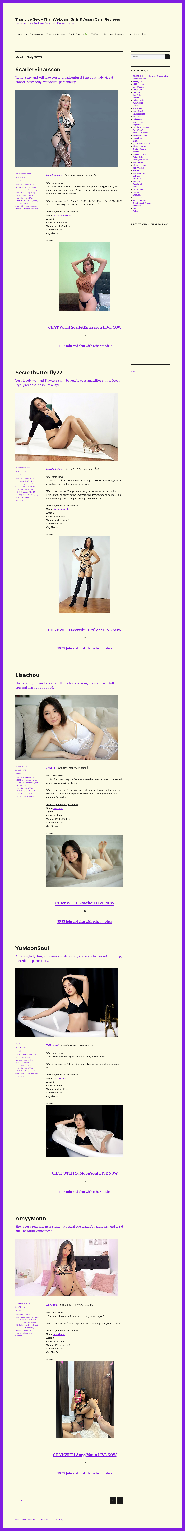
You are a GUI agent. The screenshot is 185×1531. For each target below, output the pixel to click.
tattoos (27, 209)
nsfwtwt (18, 201)
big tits (24, 187)
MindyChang (138, 168)
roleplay (25, 203)
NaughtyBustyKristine (142, 203)
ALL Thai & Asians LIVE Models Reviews (45, 34)
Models (18, 181)
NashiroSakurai (139, 149)
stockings (19, 209)
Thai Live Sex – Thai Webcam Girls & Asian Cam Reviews (67, 19)
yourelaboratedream (141, 144)
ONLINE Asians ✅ (78, 34)
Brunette (19, 1060)
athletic (35, 1317)
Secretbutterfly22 (38, 372)
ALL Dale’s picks (138, 34)
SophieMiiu (137, 125)
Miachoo (136, 92)
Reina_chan (138, 81)
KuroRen (136, 181)
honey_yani (138, 122)
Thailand (27, 497)
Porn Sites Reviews (114, 34)
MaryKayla (137, 90)
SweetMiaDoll (138, 87)
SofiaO (135, 211)
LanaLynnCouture (140, 160)
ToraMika (137, 95)
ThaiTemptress (139, 146)
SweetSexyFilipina (140, 130)
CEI (29, 190)
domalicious (138, 138)
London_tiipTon (140, 154)
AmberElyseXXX (139, 200)
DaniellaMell (138, 111)
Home (18, 34)
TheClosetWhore (140, 135)
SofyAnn (136, 176)
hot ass (18, 195)
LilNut (135, 208)
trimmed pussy (21, 796)
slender (18, 1074)
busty (30, 187)
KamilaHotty (138, 184)
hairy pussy (30, 193)
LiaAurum (137, 179)
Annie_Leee (138, 189)
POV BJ (18, 203)
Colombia (23, 1325)
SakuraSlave (138, 162)
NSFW (30, 198)
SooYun (136, 192)
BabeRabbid (138, 103)
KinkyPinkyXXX (139, 165)
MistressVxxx (139, 206)
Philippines (27, 201)
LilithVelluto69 (139, 84)
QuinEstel (137, 195)
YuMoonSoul (32, 948)
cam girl (23, 484)
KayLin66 (137, 187)
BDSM (18, 187)
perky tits (32, 1330)
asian (17, 184)
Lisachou (27, 675)
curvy (34, 190)
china (21, 783)
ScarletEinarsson (38, 69)
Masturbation (21, 198)
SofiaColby (137, 171)
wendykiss (137, 198)
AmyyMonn (30, 1218)
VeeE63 (136, 106)
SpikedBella (138, 157)
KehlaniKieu (138, 98)
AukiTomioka (138, 100)
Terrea (135, 141)
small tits (19, 497)
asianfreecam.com (28, 184)
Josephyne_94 (139, 173)
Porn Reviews (133, 371)
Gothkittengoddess (141, 127)
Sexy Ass (33, 206)
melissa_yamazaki (141, 133)
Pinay (35, 201)
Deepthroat (20, 193)
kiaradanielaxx (139, 114)
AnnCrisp (137, 117)
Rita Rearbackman (23, 174)
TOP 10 (94, 34)
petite (25, 492)
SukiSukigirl (138, 119)
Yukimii (136, 152)
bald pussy (19, 481)
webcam (34, 209)
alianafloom (138, 108)
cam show (23, 190)
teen (33, 793)
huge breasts (27, 195)
